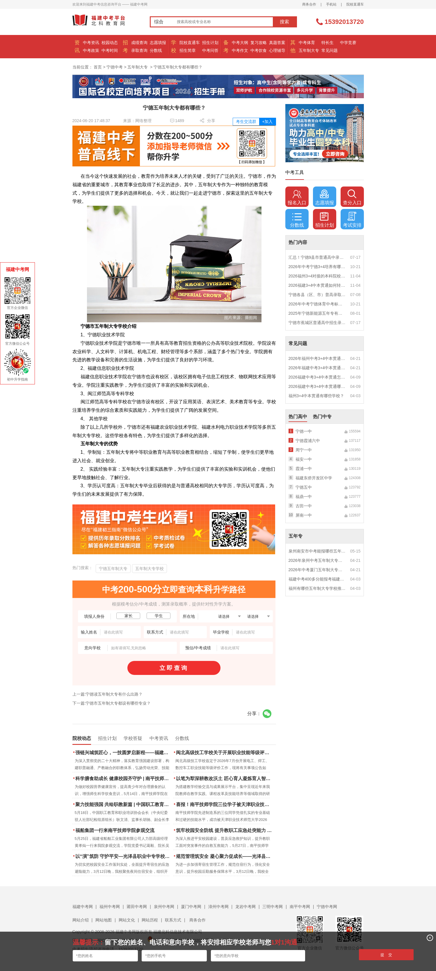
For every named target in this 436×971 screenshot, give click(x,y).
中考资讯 (91, 42)
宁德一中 (304, 431)
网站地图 (103, 920)
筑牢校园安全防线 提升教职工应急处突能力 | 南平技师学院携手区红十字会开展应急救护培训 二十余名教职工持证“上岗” (224, 830)
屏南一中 (304, 515)
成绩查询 (139, 42)
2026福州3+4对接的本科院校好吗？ (317, 276)
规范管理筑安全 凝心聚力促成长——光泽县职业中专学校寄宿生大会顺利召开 (224, 856)
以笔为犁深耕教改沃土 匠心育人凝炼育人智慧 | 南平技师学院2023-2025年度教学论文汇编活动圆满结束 (224, 778)
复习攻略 (258, 42)
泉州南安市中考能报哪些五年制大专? (317, 551)
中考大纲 (240, 42)
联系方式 (173, 920)
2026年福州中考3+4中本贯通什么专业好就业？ (317, 358)
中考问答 (210, 50)
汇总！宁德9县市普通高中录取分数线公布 (317, 257)
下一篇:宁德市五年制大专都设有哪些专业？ (111, 703)
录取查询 (139, 50)
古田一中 (304, 506)
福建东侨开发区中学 (314, 478)
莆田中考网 (137, 906)
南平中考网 (300, 906)
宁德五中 (304, 487)
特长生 (327, 42)
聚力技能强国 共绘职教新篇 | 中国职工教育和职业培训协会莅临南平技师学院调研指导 (123, 804)
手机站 (331, 4)
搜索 (284, 21)
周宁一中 (304, 450)
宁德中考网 (327, 906)
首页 (98, 67)
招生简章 (187, 50)
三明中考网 (272, 906)
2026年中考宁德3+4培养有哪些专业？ (317, 266)
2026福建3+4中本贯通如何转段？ (317, 285)
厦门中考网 (191, 906)
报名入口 (297, 197)
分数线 (156, 50)
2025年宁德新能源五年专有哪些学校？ (317, 313)
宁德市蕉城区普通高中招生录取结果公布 (317, 322)
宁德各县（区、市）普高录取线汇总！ (317, 294)
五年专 (295, 536)
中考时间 (110, 50)
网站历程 (150, 920)
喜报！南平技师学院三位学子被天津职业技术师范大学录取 (224, 804)
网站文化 (127, 920)
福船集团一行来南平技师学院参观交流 (114, 830)
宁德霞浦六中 (308, 440)
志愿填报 (158, 42)
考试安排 (352, 220)
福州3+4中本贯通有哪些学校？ (316, 395)
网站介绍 (80, 920)
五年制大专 (309, 50)
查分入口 (352, 197)
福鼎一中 (304, 496)
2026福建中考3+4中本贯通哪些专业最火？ (317, 386)
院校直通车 (355, 4)
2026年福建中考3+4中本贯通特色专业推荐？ (317, 367)
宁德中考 (114, 67)
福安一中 (304, 459)
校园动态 (110, 42)
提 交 (386, 955)
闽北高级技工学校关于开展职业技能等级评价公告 (224, 752)
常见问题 (329, 50)
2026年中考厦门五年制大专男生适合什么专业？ (317, 569)
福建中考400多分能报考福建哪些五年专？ (317, 579)
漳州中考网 (218, 906)
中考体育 (307, 42)
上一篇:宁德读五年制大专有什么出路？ (107, 694)
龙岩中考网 (245, 906)
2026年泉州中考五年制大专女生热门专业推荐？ (317, 560)
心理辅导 (277, 50)
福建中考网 (82, 906)
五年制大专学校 (149, 568)
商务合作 (309, 4)
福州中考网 (109, 906)
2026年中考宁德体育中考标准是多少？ (317, 304)
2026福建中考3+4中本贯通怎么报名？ (317, 377)
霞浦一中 (304, 468)
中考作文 (240, 50)
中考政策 (91, 50)
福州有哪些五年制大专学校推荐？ (317, 588)
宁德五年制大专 (113, 568)
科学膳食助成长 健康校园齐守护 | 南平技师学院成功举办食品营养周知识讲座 (123, 778)
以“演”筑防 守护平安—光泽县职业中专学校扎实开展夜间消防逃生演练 (123, 856)
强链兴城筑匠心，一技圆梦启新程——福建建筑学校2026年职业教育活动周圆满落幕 (123, 752)
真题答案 (277, 42)
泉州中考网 (164, 906)
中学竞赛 (348, 42)
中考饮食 (258, 50)
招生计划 (210, 42)
